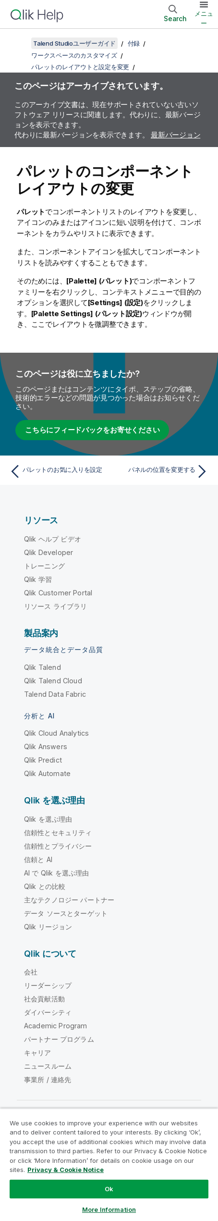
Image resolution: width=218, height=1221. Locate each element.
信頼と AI (38, 859)
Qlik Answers (45, 746)
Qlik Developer (48, 552)
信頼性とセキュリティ (58, 832)
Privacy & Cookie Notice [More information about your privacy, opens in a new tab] (65, 1169)
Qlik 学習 (38, 579)
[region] (109, 1164)
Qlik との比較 (44, 886)
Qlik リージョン (48, 927)
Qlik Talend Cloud (53, 681)
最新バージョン (175, 134)
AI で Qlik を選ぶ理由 (56, 873)
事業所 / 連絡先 (47, 1079)
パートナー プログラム (59, 1039)
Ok (109, 1189)
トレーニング (44, 566)
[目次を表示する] (19, 43)
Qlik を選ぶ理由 (48, 819)
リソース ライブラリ (55, 606)
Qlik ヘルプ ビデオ (52, 539)
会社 (30, 972)
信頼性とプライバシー (58, 846)
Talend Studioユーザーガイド (74, 43)
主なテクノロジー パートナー (69, 900)
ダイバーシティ (48, 1012)
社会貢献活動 (44, 999)
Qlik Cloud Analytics (56, 733)
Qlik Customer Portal (58, 593)
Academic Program (55, 1026)
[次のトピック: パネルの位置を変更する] (161, 471)
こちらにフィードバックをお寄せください (92, 429)
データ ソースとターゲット (66, 913)
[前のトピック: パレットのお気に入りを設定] (57, 471)
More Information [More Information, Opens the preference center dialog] (109, 1209)
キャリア (37, 1052)
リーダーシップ (48, 985)
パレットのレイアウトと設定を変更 (80, 67)
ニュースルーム (48, 1066)
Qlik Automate (47, 773)
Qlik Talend (42, 667)
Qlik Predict (43, 760)
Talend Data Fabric (55, 694)
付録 (134, 43)
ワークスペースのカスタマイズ (74, 55)
